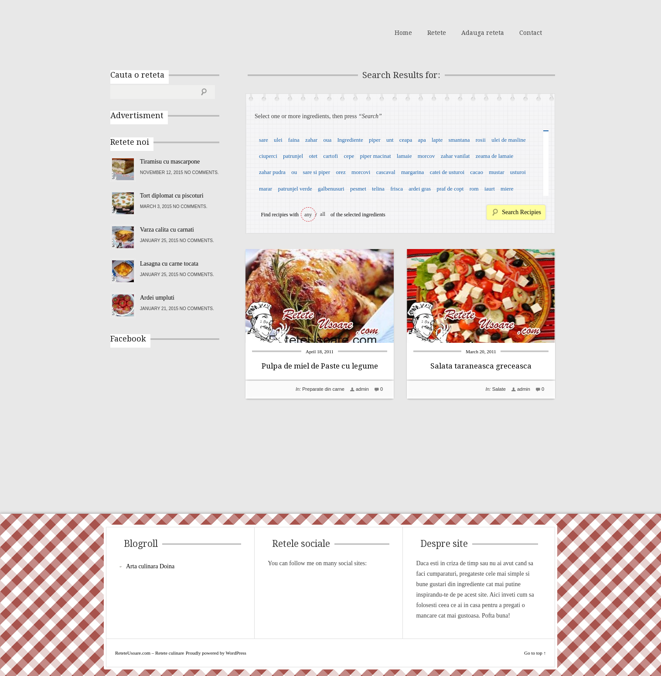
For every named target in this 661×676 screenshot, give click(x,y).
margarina (412, 172)
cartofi (330, 156)
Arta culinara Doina (150, 566)
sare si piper (316, 172)
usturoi (518, 172)
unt (390, 140)
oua (327, 140)
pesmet (358, 188)
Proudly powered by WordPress (216, 653)
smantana (459, 140)
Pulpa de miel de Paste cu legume (320, 366)
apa (422, 140)
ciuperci (268, 156)
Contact (530, 32)
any (308, 215)
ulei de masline (508, 140)
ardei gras (420, 188)
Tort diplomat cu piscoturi (172, 195)
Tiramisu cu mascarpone (170, 161)
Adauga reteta (482, 32)
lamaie (404, 156)
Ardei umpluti (157, 297)
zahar (311, 140)
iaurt (489, 188)
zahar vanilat (455, 156)
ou (294, 172)
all (322, 214)
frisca (396, 188)
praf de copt (449, 188)
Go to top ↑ (535, 653)
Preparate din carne (323, 389)
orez (340, 172)
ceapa (405, 140)
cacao (476, 172)
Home (403, 32)
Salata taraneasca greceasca (481, 366)
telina (378, 188)
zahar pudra (272, 172)
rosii (481, 140)
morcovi (360, 172)
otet (313, 156)
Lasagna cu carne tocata (169, 263)
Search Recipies (521, 212)
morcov (426, 156)
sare (263, 140)
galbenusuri (331, 188)
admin (362, 389)
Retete (436, 32)
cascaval (385, 172)
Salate (499, 389)
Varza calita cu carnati (167, 229)
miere (507, 188)
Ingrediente (350, 140)
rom (474, 188)
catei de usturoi (447, 172)
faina (294, 140)
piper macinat (375, 156)
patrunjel (293, 156)
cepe (349, 156)
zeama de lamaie (495, 156)
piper (375, 140)
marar (265, 188)
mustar (496, 172)
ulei (278, 140)
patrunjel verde (295, 188)
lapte (437, 140)
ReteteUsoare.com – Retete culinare (173, 31)
